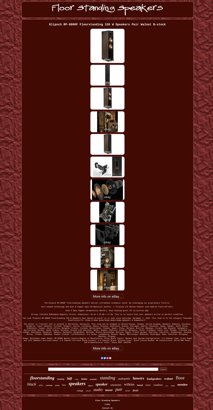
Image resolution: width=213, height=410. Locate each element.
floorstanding (42, 377)
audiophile (124, 378)
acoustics (93, 379)
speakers (77, 383)
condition (158, 385)
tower (109, 390)
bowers (138, 378)
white (77, 379)
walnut (168, 378)
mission (88, 391)
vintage (80, 390)
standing (107, 377)
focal (135, 390)
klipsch (90, 385)
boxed (140, 385)
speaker (101, 384)
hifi (69, 378)
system (57, 385)
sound (173, 385)
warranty (49, 385)
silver (41, 385)
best (64, 385)
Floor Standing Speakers (107, 401)
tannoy (60, 379)
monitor (182, 384)
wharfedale (115, 385)
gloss (166, 385)
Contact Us (107, 408)
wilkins (129, 384)
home (84, 378)
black (31, 384)
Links (107, 404)
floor (180, 377)
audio (98, 389)
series (148, 385)
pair (119, 389)
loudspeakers (154, 378)
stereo (127, 391)
